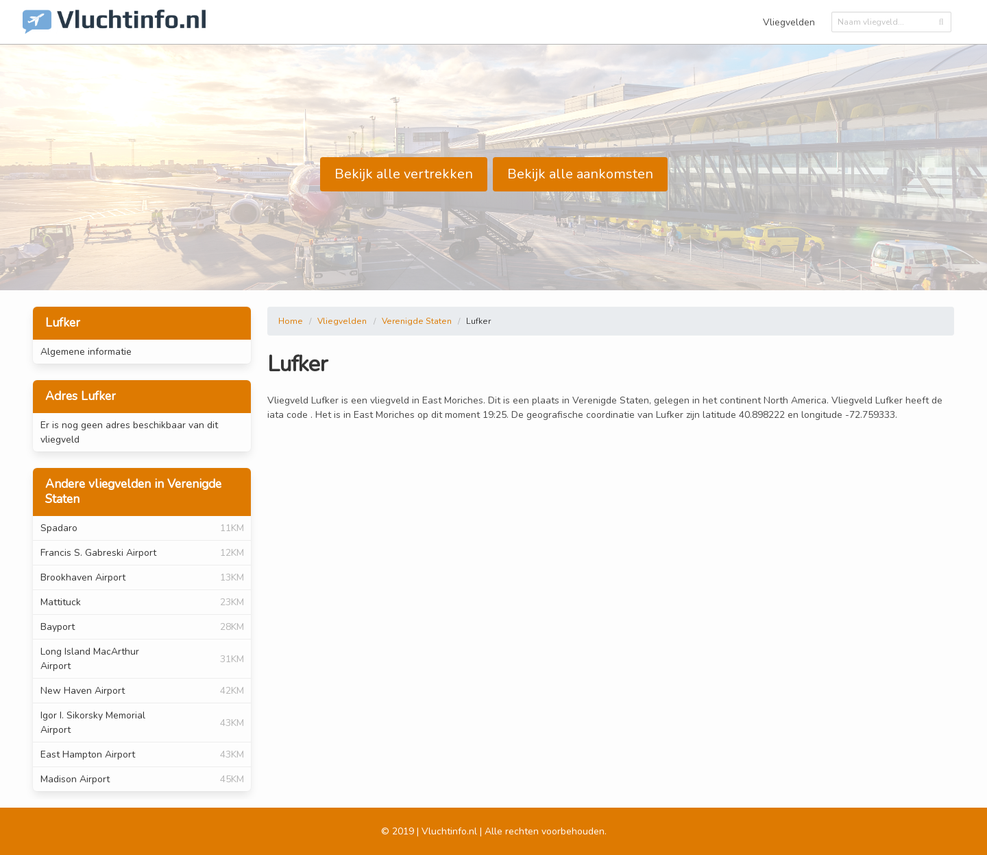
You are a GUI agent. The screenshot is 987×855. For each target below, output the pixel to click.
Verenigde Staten (417, 321)
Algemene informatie (86, 351)
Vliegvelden (789, 22)
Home (290, 321)
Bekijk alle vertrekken (403, 174)
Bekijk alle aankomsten (580, 174)
